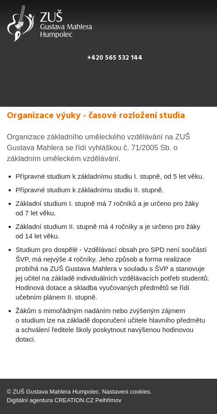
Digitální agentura (30, 400)
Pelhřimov (108, 400)
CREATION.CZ (74, 400)
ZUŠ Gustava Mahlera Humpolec (56, 391)
